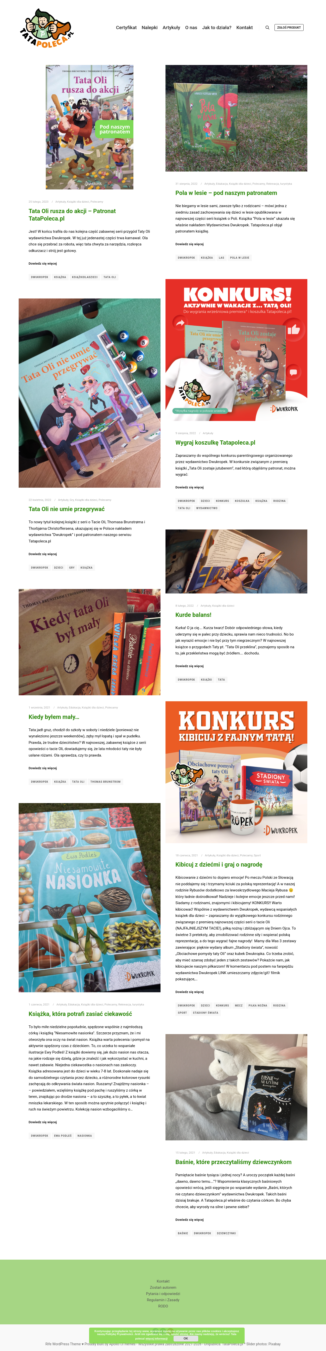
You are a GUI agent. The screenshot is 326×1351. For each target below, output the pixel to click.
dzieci (205, 501)
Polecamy (96, 201)
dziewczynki (226, 1233)
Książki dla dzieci (78, 201)
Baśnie (183, 1233)
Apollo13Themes (122, 1344)
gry (72, 567)
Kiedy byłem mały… (54, 716)
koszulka (242, 501)
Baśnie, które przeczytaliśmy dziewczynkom (233, 1162)
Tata (221, 679)
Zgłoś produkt (289, 27)
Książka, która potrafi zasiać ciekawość (80, 1013)
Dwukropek (39, 277)
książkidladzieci (85, 277)
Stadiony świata (205, 1012)
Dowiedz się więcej (43, 263)
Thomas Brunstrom (105, 781)
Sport (257, 855)
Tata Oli (110, 277)
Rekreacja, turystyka (279, 183)
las (221, 257)
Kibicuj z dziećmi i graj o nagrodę (218, 864)
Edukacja (222, 183)
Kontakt (163, 1281)
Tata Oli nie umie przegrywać (67, 509)
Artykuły (60, 201)
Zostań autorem (163, 1287)
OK (186, 1338)
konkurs (222, 501)
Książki (206, 679)
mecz (239, 1005)
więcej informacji (157, 1338)
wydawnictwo (207, 508)
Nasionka (85, 1135)
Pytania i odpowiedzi (163, 1294)
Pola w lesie (239, 257)
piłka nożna (258, 1005)
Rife (48, 1344)
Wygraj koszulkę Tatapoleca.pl (215, 442)
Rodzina (279, 501)
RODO (163, 1306)
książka (60, 277)
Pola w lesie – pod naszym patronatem (226, 192)
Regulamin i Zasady (163, 1300)
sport (182, 1012)
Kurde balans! (193, 614)
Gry (72, 500)
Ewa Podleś (63, 1135)
